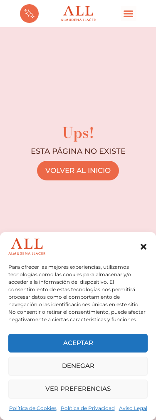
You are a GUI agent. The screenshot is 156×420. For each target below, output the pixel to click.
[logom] (78, 14)
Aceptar (78, 343)
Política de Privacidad (88, 408)
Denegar (78, 366)
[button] (143, 246)
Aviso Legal (133, 408)
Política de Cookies (33, 408)
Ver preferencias (78, 388)
